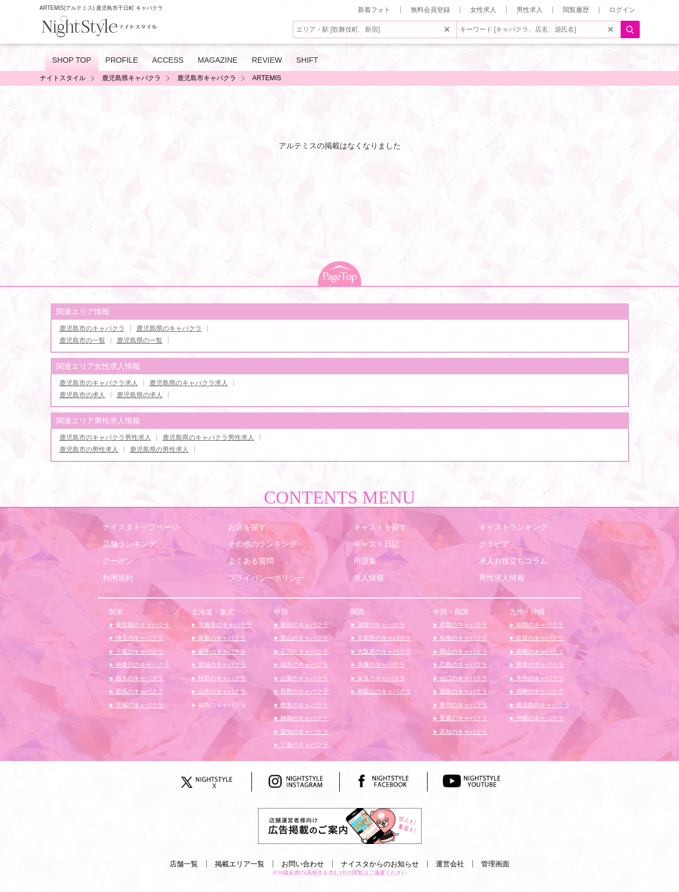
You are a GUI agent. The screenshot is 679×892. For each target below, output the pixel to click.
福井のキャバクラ (303, 664)
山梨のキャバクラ (303, 678)
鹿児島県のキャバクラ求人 (188, 383)
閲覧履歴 (576, 10)
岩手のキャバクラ (221, 651)
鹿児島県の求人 (140, 395)
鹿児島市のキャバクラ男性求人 (105, 437)
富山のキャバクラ (303, 637)
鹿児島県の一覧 (140, 340)
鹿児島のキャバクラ (542, 705)
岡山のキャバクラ (463, 651)
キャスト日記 (376, 544)
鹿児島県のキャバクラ (169, 328)
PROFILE (121, 60)
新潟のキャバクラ (303, 624)
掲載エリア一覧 (240, 864)
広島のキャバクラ (463, 664)
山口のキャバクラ (463, 678)
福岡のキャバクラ (539, 624)
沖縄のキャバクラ (539, 718)
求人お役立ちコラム (513, 560)
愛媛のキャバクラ (463, 718)
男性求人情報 (502, 577)
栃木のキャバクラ (139, 678)
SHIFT (307, 60)
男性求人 (529, 10)
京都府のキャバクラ (383, 637)
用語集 (364, 560)
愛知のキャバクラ (303, 731)
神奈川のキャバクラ (142, 664)
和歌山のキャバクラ (383, 691)
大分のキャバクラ (539, 678)
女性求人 (483, 10)
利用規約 (118, 577)
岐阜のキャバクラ (303, 705)
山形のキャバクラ (221, 691)
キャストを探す (380, 527)
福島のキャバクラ (221, 705)
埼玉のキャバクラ (139, 637)
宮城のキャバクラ (221, 664)
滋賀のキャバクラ (380, 624)
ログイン (622, 10)
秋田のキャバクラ (221, 678)
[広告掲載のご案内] (340, 825)
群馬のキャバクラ (139, 691)
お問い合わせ (302, 864)
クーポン (118, 560)
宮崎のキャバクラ (539, 691)
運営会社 (450, 864)
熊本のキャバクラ (539, 664)
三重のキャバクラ (303, 744)
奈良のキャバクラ (380, 678)
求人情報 (368, 577)
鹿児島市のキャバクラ (92, 328)
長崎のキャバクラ (539, 651)
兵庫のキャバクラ (380, 664)
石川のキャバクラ (303, 651)
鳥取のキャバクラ (463, 624)
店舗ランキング (129, 544)
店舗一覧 (184, 864)
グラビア (494, 544)
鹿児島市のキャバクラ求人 (98, 383)
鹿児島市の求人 (82, 395)
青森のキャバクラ (221, 637)
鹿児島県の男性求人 (159, 449)
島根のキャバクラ (463, 637)
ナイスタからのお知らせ (380, 864)
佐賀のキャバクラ (539, 637)
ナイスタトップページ (141, 527)
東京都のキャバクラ (142, 624)
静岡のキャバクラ (303, 718)
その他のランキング (262, 544)
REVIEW (267, 60)
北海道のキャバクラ (224, 624)
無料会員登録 (430, 10)
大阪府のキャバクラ (383, 651)
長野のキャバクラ (303, 691)
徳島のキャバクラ (463, 691)
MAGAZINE (218, 60)
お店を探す (247, 527)
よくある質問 (251, 560)
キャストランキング (513, 527)
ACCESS (168, 60)
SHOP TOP (72, 60)
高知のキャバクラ (463, 731)
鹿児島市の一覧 (82, 340)
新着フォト (374, 10)
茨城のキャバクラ (139, 705)
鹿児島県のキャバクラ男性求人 (208, 437)
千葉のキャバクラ (139, 651)
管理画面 (495, 864)
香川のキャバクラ (463, 705)
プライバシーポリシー (266, 577)
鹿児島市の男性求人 (88, 449)
